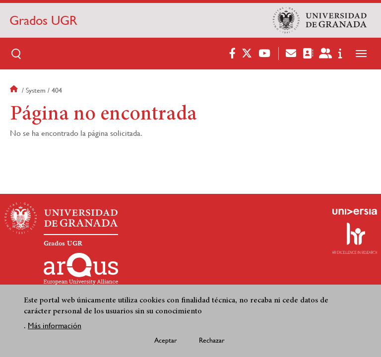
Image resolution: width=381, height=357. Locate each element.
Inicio (15, 90)
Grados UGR (43, 20)
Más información (54, 327)
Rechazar (212, 342)
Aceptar (165, 342)
